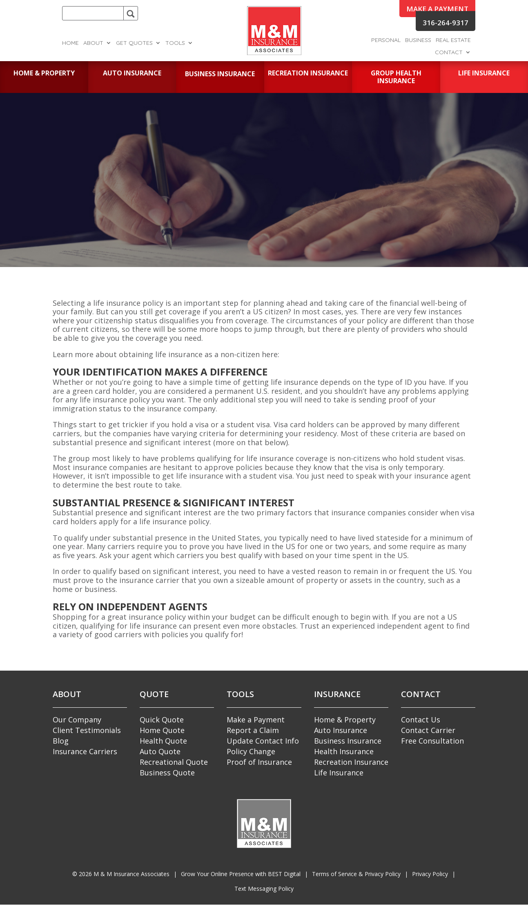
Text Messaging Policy (264, 888)
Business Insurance (347, 741)
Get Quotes (134, 43)
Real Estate (453, 40)
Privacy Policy (430, 874)
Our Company (77, 719)
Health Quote (163, 741)
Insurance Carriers (85, 751)
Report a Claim (253, 730)
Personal (386, 40)
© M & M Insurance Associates (120, 874)
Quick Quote (162, 719)
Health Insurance (344, 751)
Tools (175, 43)
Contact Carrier (428, 730)
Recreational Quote (174, 762)
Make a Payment (256, 719)
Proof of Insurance (259, 762)
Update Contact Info (263, 741)
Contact (449, 52)
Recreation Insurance (351, 762)
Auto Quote (160, 751)
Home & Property (345, 719)
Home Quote (162, 730)
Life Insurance (338, 772)
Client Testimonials (87, 730)
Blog (61, 741)
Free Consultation (432, 741)
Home (70, 43)
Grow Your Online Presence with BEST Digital (241, 874)
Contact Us (420, 719)
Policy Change (251, 751)
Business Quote (167, 772)
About (93, 43)
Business (418, 40)
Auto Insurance (340, 730)
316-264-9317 (445, 22)
